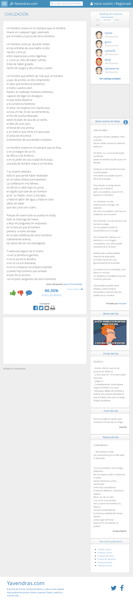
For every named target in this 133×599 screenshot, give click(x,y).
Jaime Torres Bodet (73, 284)
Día (97, 19)
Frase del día (111, 410)
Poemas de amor (106, 555)
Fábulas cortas (105, 565)
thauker (123, 303)
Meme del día (110, 313)
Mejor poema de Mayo (107, 121)
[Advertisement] (44, 340)
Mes (117, 19)
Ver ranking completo (110, 78)
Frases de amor (105, 562)
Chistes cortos (104, 549)
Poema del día (111, 437)
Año (98, 24)
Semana (107, 19)
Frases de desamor (107, 559)
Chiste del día (110, 353)
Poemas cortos (105, 552)
